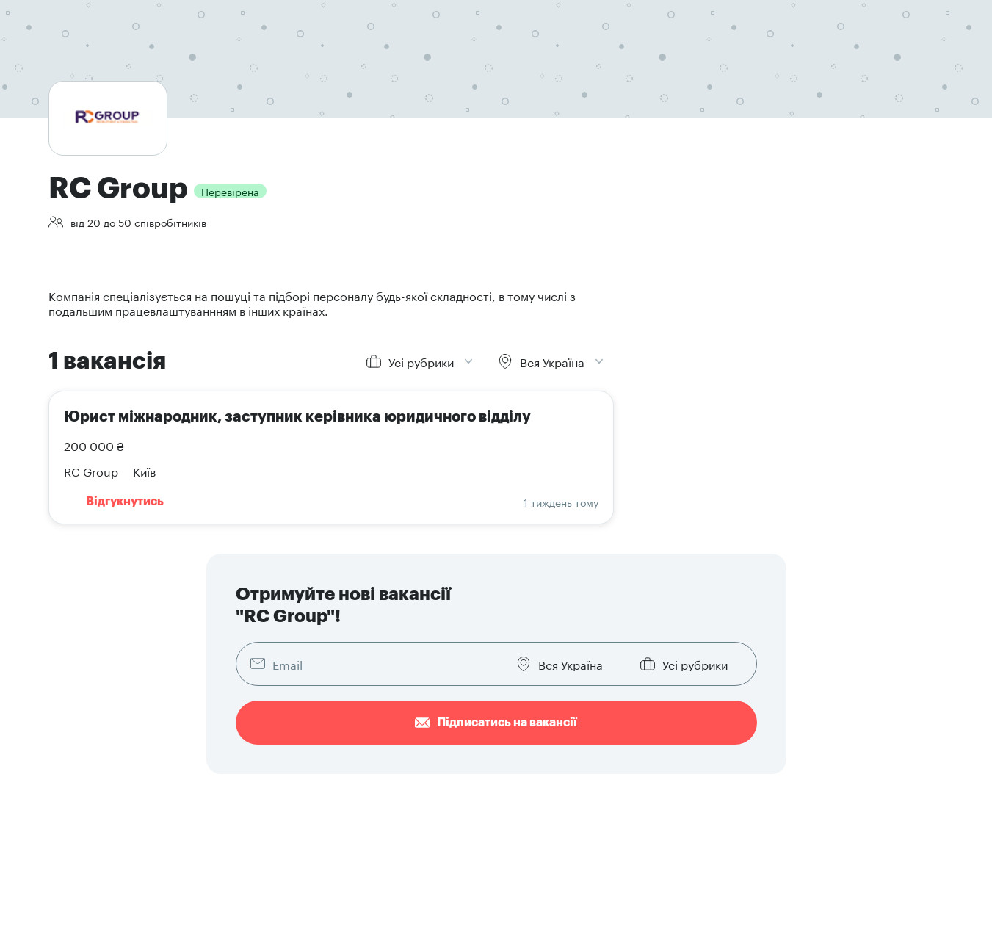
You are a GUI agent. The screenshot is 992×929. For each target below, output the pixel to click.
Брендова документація (731, 758)
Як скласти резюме (340, 780)
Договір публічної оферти (298, 907)
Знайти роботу (328, 736)
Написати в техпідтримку (735, 780)
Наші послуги (523, 780)
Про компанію (708, 736)
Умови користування (186, 907)
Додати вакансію (531, 736)
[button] (893, 721)
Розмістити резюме (340, 758)
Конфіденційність (92, 907)
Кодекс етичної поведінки (421, 907)
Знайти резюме (528, 758)
